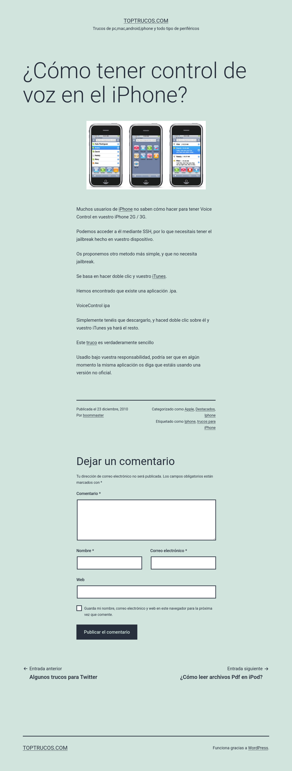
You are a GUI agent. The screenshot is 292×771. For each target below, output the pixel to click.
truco (91, 342)
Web (80, 579)
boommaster (93, 415)
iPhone (126, 209)
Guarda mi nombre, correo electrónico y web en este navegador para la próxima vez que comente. (148, 611)
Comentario (88, 493)
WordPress (258, 747)
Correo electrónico (168, 550)
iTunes (159, 276)
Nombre (85, 550)
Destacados (205, 409)
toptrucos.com (146, 21)
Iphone (210, 415)
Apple (189, 409)
